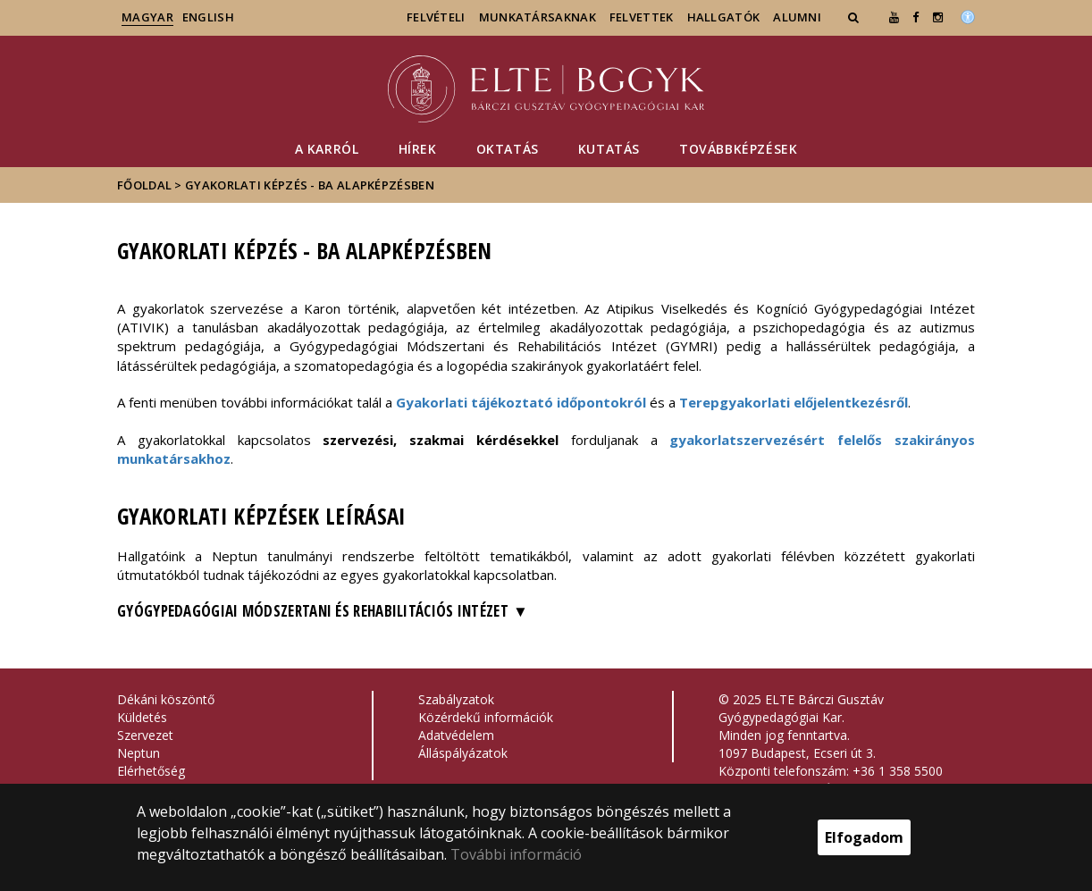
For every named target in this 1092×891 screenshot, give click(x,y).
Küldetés (142, 717)
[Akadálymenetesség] (968, 15)
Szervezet (145, 735)
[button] (855, 17)
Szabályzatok (456, 699)
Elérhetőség (151, 770)
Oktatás (507, 148)
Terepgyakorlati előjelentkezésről (793, 402)
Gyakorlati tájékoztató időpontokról (521, 402)
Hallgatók (723, 17)
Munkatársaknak (537, 17)
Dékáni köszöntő (165, 699)
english (208, 17)
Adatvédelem (456, 735)
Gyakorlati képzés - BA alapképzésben (309, 185)
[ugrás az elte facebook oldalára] (915, 17)
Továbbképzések (738, 148)
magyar (147, 17)
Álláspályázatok (463, 752)
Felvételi (436, 17)
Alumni (797, 17)
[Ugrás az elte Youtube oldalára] (894, 17)
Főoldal (145, 185)
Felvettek (641, 17)
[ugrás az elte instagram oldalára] (938, 17)
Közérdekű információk (485, 717)
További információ (516, 854)
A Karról (327, 148)
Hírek (418, 148)
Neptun (138, 752)
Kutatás (609, 148)
